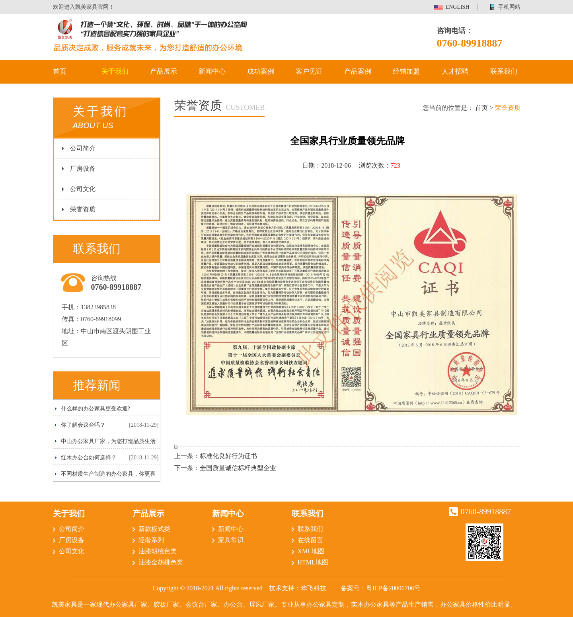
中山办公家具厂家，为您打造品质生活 (108, 441)
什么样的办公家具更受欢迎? (95, 409)
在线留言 (310, 540)
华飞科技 (313, 588)
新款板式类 (154, 528)
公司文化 (83, 188)
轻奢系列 (151, 540)
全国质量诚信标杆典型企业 (238, 468)
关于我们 (115, 71)
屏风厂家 (262, 604)
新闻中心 (212, 71)
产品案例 (357, 71)
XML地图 (311, 551)
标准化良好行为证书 (228, 456)
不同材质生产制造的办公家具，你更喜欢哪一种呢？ (105, 476)
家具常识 (231, 540)
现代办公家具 (115, 604)
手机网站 (509, 7)
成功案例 (260, 71)
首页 (59, 71)
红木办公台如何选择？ (89, 458)
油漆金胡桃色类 (160, 562)
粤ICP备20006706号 (393, 588)
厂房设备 (83, 168)
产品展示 (163, 71)
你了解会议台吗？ (83, 425)
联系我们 (503, 71)
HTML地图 (313, 562)
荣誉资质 (83, 209)
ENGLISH (458, 7)
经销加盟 (406, 71)
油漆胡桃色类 (157, 551)
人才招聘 (455, 71)
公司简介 (83, 148)
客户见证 (309, 71)
